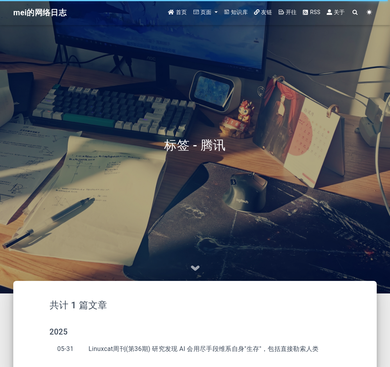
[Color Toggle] (369, 12)
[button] (205, 12)
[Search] (355, 12)
